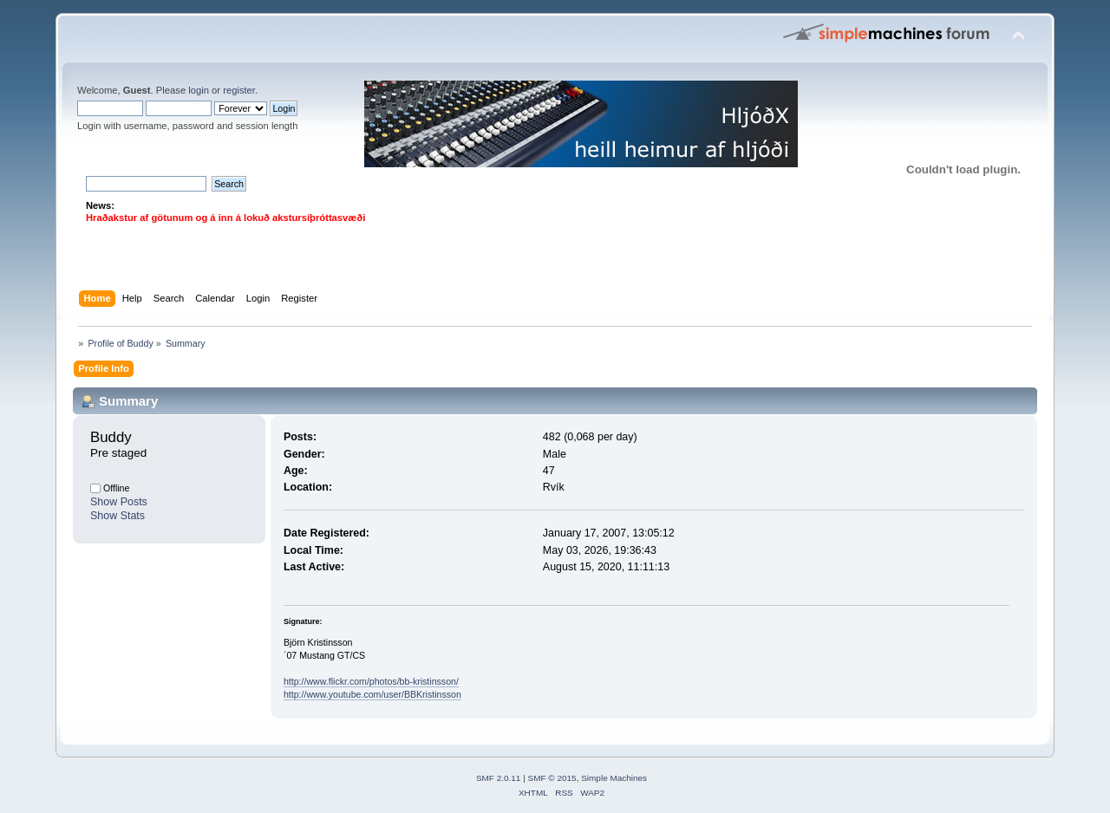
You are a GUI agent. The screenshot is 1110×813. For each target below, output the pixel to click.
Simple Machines (614, 778)
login (198, 90)
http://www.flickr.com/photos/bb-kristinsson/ (371, 681)
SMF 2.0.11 (498, 778)
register (239, 90)
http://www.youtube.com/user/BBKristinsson (372, 694)
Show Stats (117, 516)
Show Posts (118, 502)
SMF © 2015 (552, 778)
